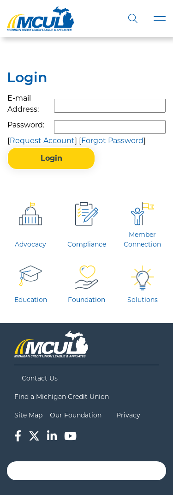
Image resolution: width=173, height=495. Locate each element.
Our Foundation (75, 415)
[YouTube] (70, 436)
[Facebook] (17, 436)
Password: (25, 125)
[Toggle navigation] (159, 18)
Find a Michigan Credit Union (61, 396)
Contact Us (40, 378)
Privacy (128, 415)
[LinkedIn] (52, 436)
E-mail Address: (23, 104)
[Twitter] (34, 436)
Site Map (28, 415)
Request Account (42, 140)
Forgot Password (112, 140)
